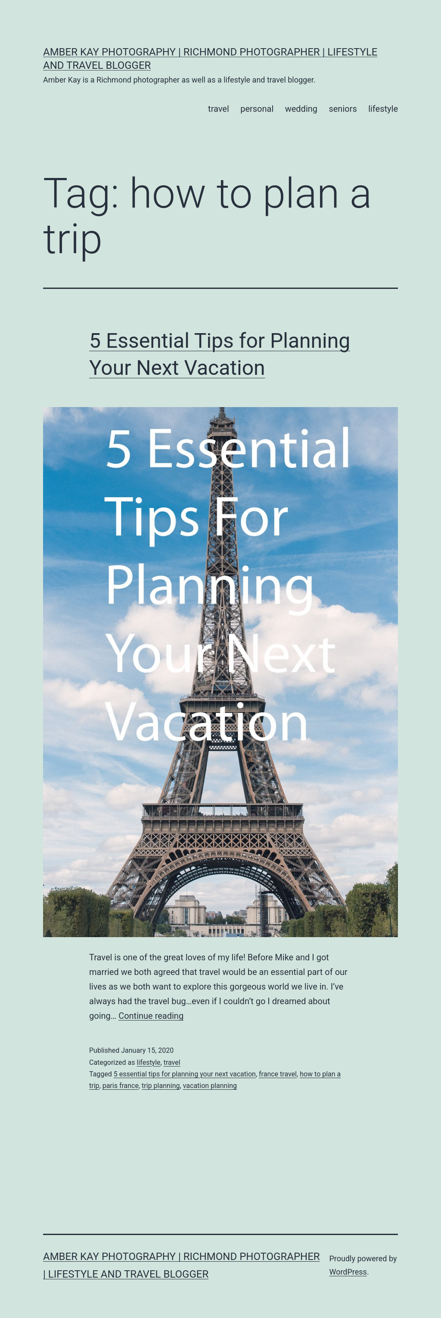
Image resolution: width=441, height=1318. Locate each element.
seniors (343, 109)
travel (218, 109)
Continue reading (150, 1016)
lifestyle (383, 109)
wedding (301, 109)
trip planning (161, 1086)
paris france (120, 1086)
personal (256, 109)
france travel (278, 1074)
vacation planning (210, 1086)
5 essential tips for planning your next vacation (185, 1074)
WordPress (347, 1271)
